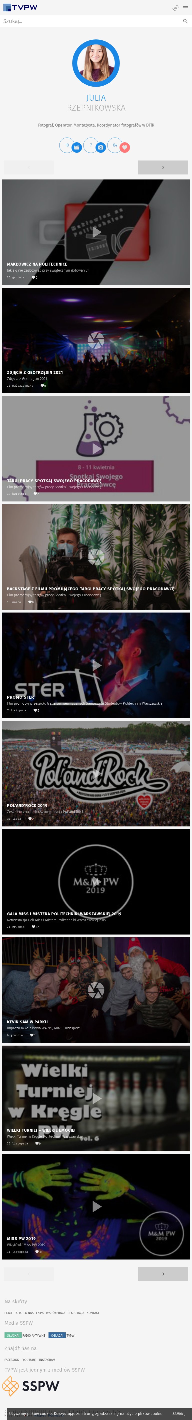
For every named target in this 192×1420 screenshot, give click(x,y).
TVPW (61, 1335)
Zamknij (179, 1414)
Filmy (8, 1313)
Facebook (11, 1360)
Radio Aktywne (24, 1335)
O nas (29, 1313)
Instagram (47, 1360)
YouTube (29, 1360)
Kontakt (93, 1313)
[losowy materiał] (175, 7)
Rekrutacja (76, 1313)
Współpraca (55, 1313)
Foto (18, 1313)
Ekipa (40, 1313)
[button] (96, 63)
